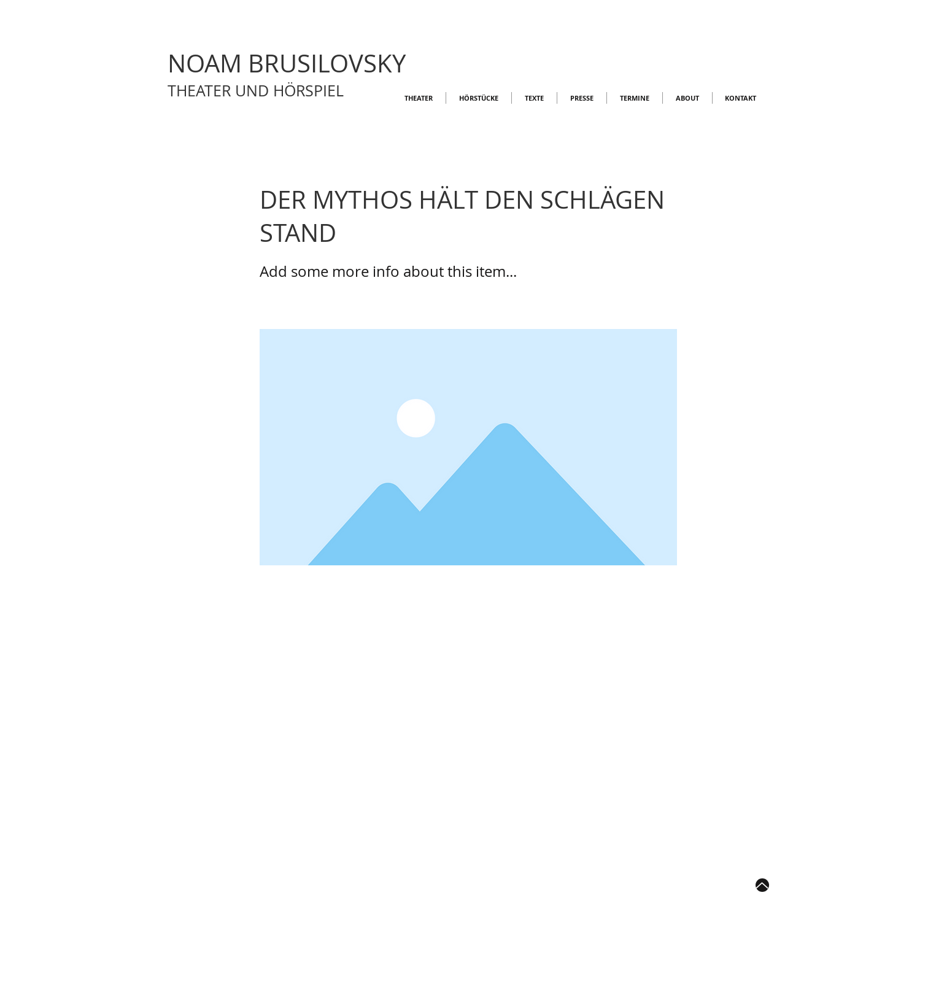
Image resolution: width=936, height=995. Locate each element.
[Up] (762, 885)
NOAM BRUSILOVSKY (287, 63)
